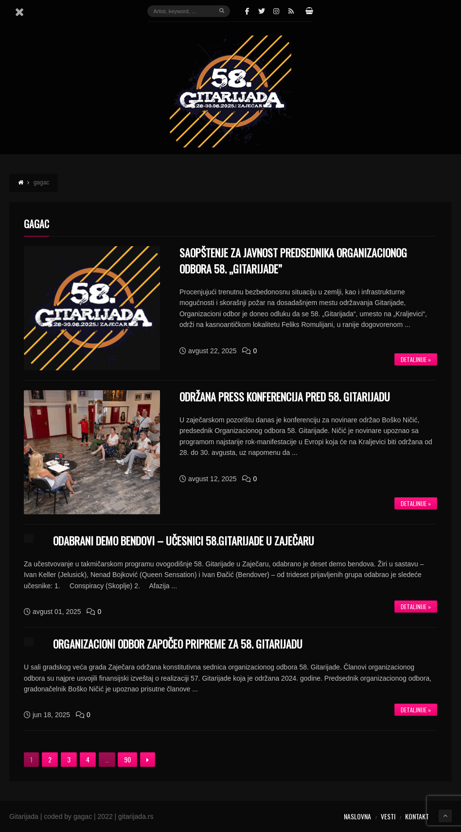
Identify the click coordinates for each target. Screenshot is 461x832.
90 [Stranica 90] (127, 759)
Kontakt (417, 816)
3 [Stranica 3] (69, 759)
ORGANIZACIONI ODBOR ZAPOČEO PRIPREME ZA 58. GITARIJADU (177, 643)
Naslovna (357, 816)
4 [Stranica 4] (87, 759)
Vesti (388, 816)
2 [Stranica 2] (50, 759)
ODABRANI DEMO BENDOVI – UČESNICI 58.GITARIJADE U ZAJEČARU (183, 540)
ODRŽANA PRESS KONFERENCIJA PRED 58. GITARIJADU (284, 396)
